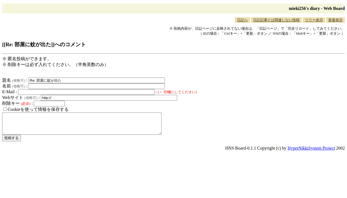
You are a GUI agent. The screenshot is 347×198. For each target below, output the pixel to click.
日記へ (242, 20)
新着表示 (335, 20)
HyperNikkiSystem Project (311, 152)
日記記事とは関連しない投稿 (276, 20)
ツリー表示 (314, 20)
